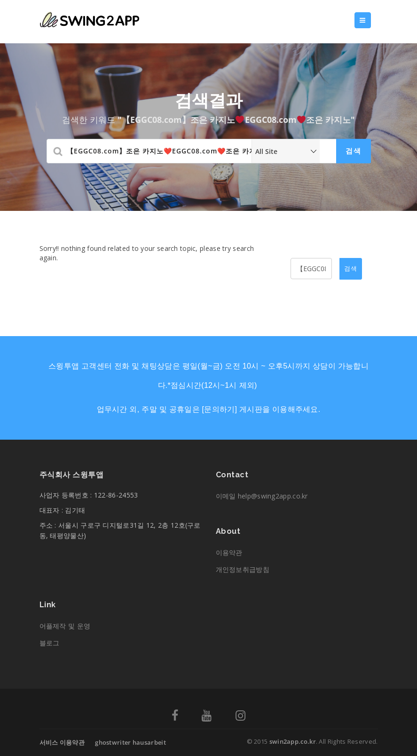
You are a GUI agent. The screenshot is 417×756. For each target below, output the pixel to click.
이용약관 (229, 552)
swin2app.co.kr (292, 741)
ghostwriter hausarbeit (130, 742)
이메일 (262, 495)
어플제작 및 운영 (65, 625)
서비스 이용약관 (62, 742)
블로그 (49, 642)
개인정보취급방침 (242, 569)
